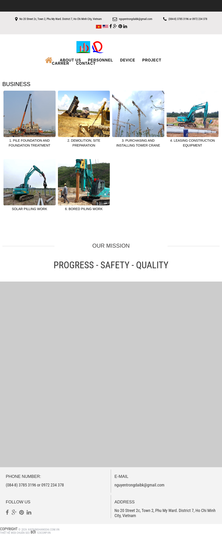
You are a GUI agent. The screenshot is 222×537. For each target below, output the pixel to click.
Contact (85, 63)
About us (70, 59)
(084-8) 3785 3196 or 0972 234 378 (192, 19)
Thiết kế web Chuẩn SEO (15, 532)
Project (152, 59)
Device (127, 59)
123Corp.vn (44, 532)
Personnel (100, 59)
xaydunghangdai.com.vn (44, 529)
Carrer (60, 63)
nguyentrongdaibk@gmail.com (135, 19)
